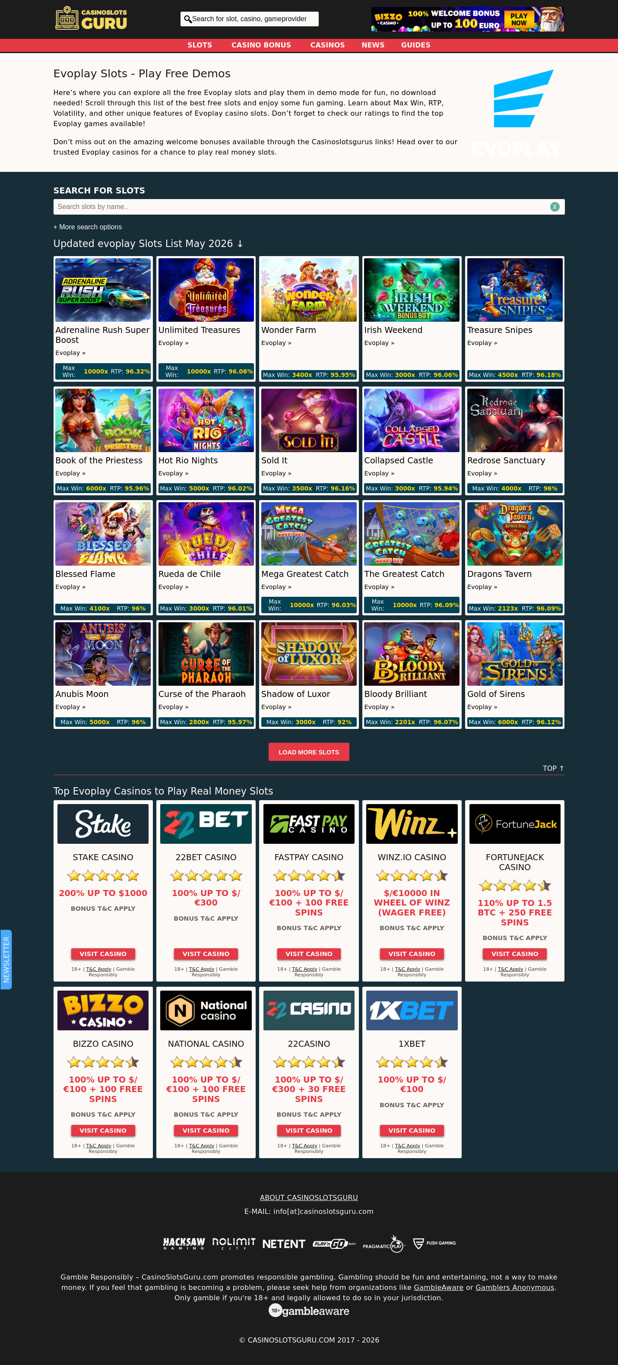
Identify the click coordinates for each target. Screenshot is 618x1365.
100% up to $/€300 (206, 898)
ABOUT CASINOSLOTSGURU (309, 1198)
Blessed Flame (85, 574)
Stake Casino (103, 857)
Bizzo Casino (103, 1044)
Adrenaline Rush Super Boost (102, 335)
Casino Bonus (261, 45)
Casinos (328, 45)
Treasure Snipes (499, 330)
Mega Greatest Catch (305, 574)
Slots (199, 45)
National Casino (206, 1044)
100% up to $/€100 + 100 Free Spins (309, 903)
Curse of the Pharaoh (202, 694)
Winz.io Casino (411, 857)
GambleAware (438, 1287)
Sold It (274, 461)
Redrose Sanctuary (506, 461)
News (373, 45)
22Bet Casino (205, 857)
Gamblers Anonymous (514, 1287)
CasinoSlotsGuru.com (291, 1340)
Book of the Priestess (99, 461)
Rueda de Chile (189, 574)
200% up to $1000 (103, 893)
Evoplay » (70, 352)
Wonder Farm (288, 330)
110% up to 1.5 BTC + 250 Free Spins (515, 913)
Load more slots (309, 752)
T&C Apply (98, 969)
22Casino (309, 1044)
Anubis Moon (81, 694)
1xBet (412, 1044)
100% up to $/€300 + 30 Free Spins (308, 1089)
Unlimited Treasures (199, 330)
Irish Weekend (393, 330)
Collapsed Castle (398, 461)
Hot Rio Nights (188, 461)
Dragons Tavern (499, 574)
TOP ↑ (554, 768)
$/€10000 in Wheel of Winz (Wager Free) (412, 903)
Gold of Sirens (496, 694)
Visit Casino (103, 953)
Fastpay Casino (309, 857)
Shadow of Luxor (295, 694)
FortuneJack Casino (515, 862)
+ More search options (88, 227)
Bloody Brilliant (395, 694)
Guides (416, 45)
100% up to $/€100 (412, 1084)
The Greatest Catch (404, 574)
